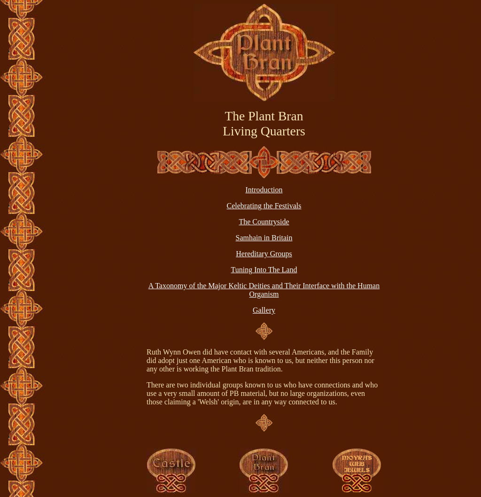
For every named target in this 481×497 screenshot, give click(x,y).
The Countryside (264, 222)
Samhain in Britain (264, 238)
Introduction (263, 190)
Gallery (264, 310)
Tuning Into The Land (264, 270)
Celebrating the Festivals (263, 206)
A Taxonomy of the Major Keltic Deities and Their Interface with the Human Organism (264, 290)
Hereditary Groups (264, 254)
